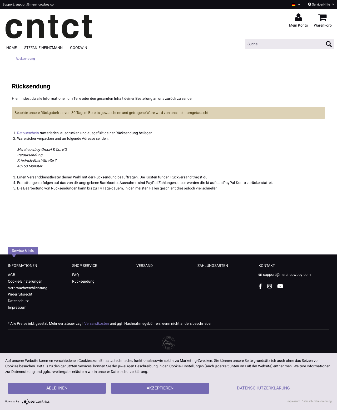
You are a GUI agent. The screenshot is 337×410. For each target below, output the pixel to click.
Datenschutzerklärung (263, 388)
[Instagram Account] (269, 286)
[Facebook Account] (260, 286)
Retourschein (28, 133)
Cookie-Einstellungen (25, 281)
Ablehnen (56, 388)
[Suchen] (328, 44)
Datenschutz (18, 301)
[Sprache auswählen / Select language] (296, 4)
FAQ (75, 275)
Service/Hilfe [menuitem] (321, 4)
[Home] (12, 48)
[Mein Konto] (299, 17)
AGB (11, 275)
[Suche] (289, 44)
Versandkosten (96, 323)
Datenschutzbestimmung (317, 401)
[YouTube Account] (280, 286)
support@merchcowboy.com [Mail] (285, 274)
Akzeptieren (160, 388)
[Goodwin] (78, 48)
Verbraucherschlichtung (27, 288)
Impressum (17, 307)
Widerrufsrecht (20, 294)
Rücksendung (83, 281)
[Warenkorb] (323, 17)
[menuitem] (294, 4)
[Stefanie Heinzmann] (43, 48)
